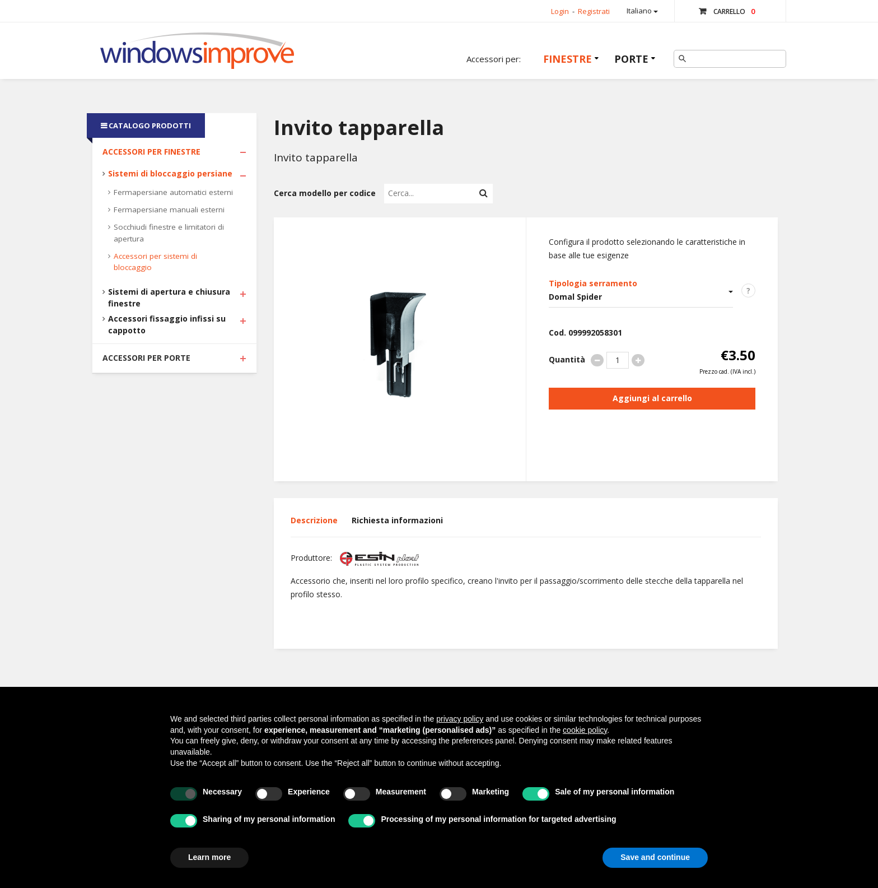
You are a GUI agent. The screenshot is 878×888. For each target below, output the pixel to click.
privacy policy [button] (459, 718)
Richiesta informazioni (397, 520)
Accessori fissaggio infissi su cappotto (167, 324)
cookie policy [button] (585, 730)
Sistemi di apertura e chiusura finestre (169, 297)
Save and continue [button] (655, 857)
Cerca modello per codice (325, 193)
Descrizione (314, 520)
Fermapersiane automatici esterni (173, 192)
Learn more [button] (209, 857)
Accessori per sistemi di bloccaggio (155, 262)
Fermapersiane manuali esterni (169, 209)
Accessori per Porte (146, 357)
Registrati (594, 11)
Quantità (567, 359)
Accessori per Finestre (151, 151)
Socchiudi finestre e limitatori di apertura (169, 233)
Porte (631, 59)
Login (560, 11)
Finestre (567, 59)
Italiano (642, 11)
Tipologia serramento (593, 283)
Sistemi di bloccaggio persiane (170, 173)
